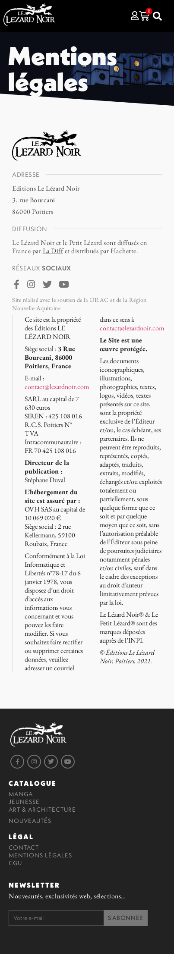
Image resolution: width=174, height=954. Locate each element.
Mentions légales (40, 855)
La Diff (53, 250)
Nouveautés (30, 821)
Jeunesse (24, 802)
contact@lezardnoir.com (57, 386)
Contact (24, 847)
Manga (21, 794)
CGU (15, 863)
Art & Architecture (42, 809)
